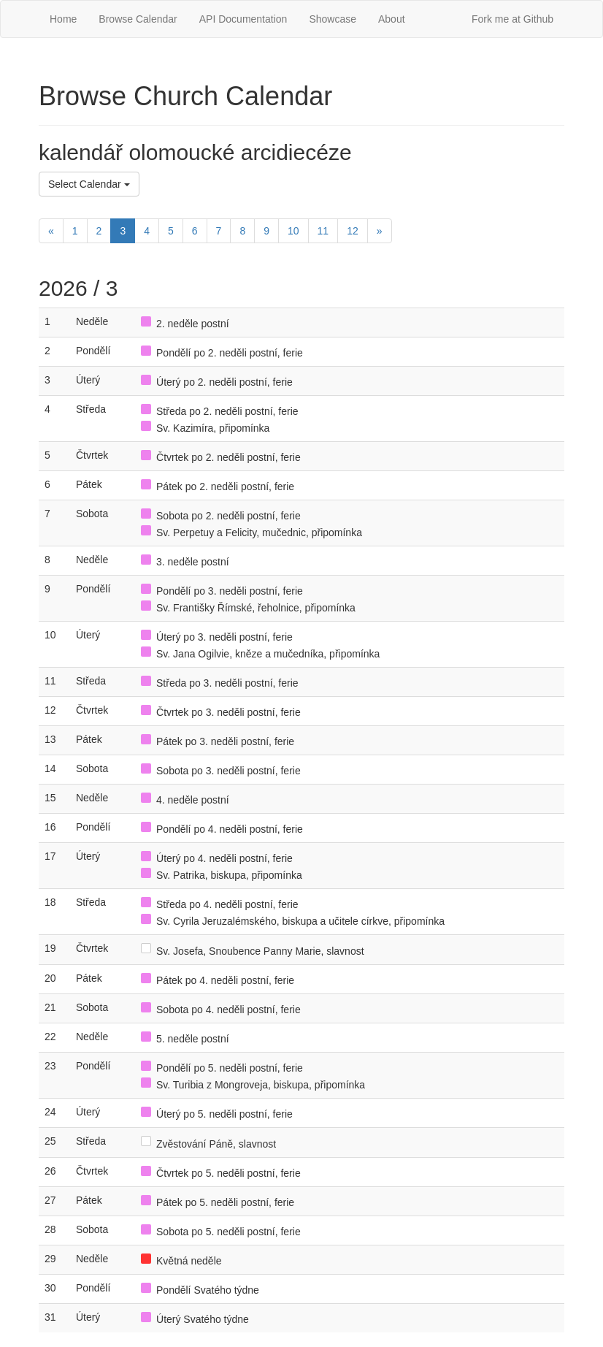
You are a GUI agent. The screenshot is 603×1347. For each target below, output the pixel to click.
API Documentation (243, 19)
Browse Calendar (138, 19)
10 (293, 231)
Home (63, 19)
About (391, 19)
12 (352, 231)
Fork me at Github (512, 19)
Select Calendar (89, 184)
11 (323, 231)
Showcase (332, 19)
